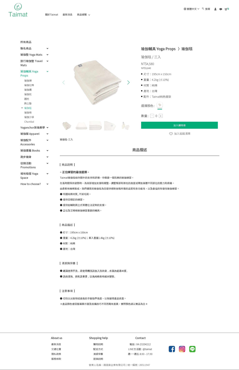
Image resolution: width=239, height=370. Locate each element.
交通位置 (56, 349)
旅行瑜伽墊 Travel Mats (34, 63)
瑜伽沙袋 (29, 117)
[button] (128, 82)
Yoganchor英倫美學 (34, 127)
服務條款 (56, 359)
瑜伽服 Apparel (34, 134)
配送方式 (98, 349)
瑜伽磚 (28, 80)
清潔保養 (98, 354)
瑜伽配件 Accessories (34, 142)
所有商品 (25, 42)
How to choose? (34, 184)
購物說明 (98, 344)
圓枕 (26, 99)
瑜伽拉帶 (29, 85)
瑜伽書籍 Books (34, 150)
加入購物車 (179, 125)
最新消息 (56, 344)
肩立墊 (28, 103)
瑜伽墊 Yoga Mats (34, 54)
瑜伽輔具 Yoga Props (34, 73)
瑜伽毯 (28, 108)
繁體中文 (191, 9)
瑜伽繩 (28, 89)
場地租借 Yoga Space (34, 175)
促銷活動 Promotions (34, 165)
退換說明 (98, 359)
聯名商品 (34, 48)
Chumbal (29, 121)
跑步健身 (34, 157)
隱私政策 (56, 354)
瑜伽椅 (28, 112)
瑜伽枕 (28, 94)
